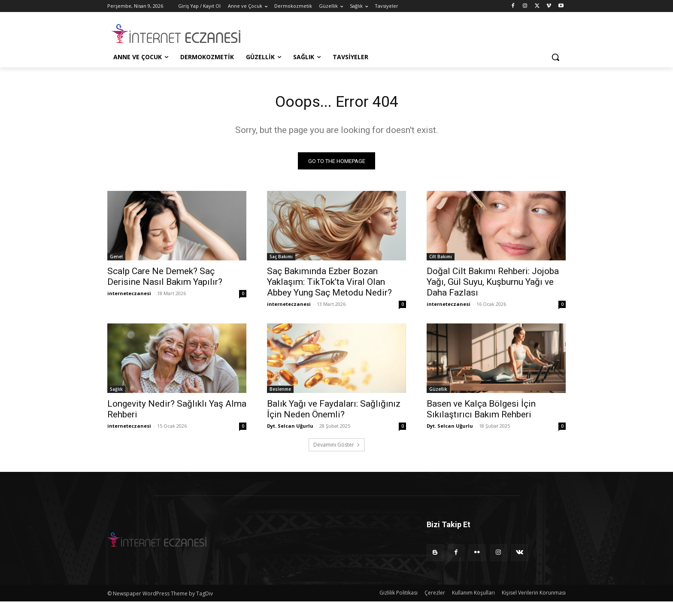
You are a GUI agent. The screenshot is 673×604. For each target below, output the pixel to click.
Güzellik (438, 392)
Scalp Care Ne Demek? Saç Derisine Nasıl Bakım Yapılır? (164, 279)
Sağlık (116, 392)
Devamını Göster (336, 447)
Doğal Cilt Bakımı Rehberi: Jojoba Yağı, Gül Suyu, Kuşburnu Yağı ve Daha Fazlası (493, 284)
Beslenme (280, 392)
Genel (116, 259)
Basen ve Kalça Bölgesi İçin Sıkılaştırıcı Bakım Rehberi (481, 411)
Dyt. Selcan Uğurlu (290, 428)
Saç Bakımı (281, 259)
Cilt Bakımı (440, 259)
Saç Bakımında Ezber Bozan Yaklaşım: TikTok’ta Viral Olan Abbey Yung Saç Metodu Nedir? (329, 284)
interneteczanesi (129, 296)
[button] (555, 57)
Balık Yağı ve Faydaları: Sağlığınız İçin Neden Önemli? (333, 411)
